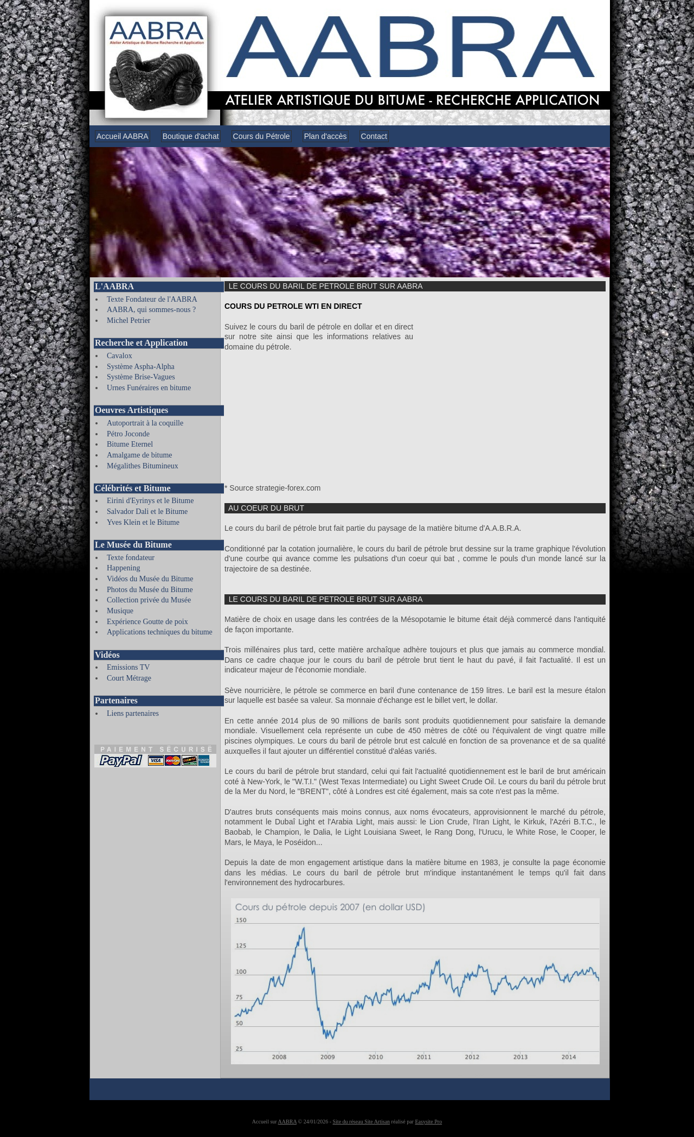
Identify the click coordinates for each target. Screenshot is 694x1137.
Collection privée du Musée (149, 600)
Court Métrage (129, 678)
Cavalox (119, 356)
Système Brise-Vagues (141, 377)
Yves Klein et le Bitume (143, 522)
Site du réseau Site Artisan (361, 1122)
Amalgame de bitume (139, 455)
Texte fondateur (131, 558)
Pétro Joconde (128, 434)
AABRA (287, 1122)
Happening (123, 568)
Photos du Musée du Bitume (150, 590)
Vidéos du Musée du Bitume (150, 579)
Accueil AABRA (123, 136)
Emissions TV (128, 667)
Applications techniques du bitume (160, 632)
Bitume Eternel (130, 444)
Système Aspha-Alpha (141, 367)
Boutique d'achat (191, 136)
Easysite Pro (428, 1122)
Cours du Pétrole (261, 136)
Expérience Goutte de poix (147, 622)
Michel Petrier (128, 320)
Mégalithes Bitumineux (142, 466)
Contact (374, 136)
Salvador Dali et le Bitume (147, 511)
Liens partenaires (133, 713)
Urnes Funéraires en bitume (149, 388)
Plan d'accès (325, 136)
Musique (120, 611)
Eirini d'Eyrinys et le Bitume (150, 501)
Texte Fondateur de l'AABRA (152, 299)
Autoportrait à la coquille (145, 423)
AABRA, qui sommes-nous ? (151, 310)
